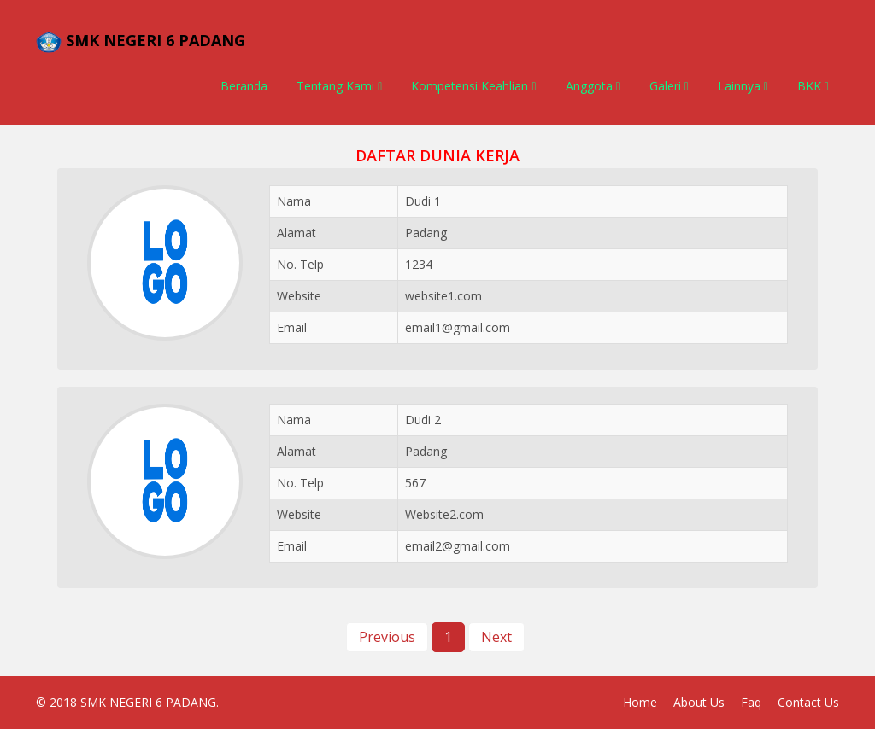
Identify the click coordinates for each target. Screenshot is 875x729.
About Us (699, 702)
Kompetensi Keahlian (473, 86)
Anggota (593, 86)
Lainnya (743, 86)
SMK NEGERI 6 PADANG (148, 702)
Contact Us (808, 702)
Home (640, 702)
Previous (387, 636)
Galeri (669, 86)
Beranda (243, 86)
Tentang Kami (339, 86)
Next (496, 636)
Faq (751, 702)
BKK (813, 86)
